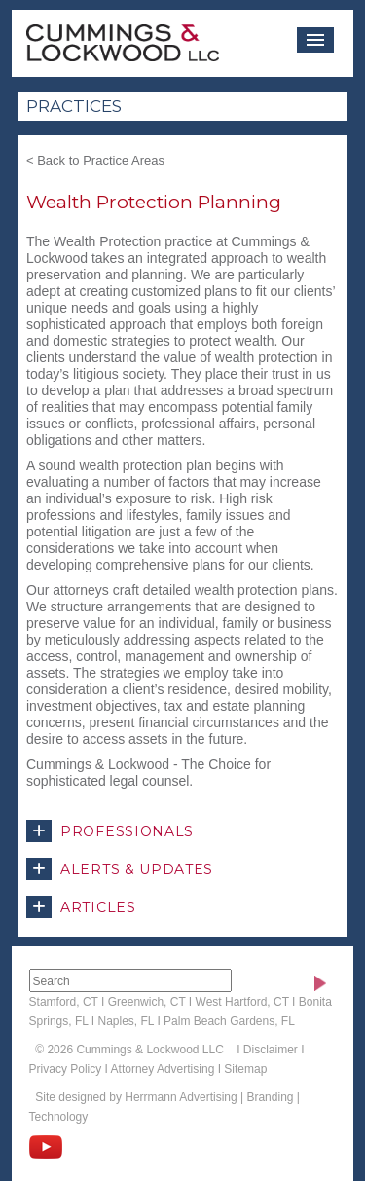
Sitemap (245, 1069)
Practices (74, 106)
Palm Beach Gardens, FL (229, 1021)
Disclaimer (270, 1049)
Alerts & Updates (119, 869)
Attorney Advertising (163, 1069)
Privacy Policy (65, 1069)
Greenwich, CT (147, 1002)
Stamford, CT (63, 1002)
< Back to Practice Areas (95, 160)
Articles (81, 907)
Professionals (110, 831)
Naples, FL (125, 1021)
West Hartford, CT (242, 1002)
